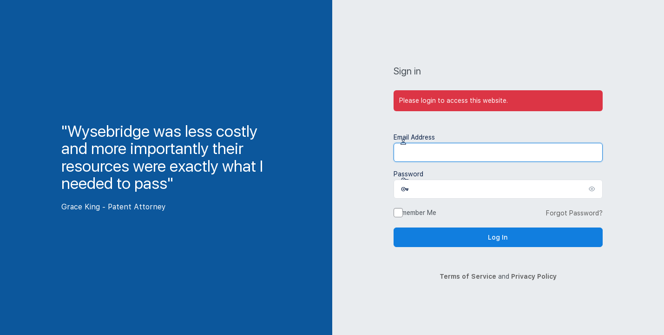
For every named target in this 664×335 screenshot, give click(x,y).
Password (408, 174)
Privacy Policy (534, 276)
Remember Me (415, 212)
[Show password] (593, 189)
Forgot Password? (574, 213)
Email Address (414, 137)
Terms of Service (468, 276)
